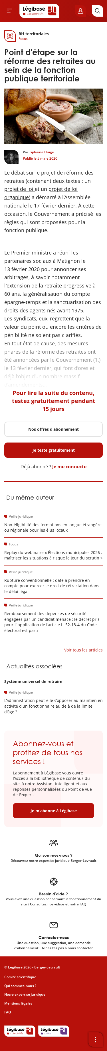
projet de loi (19, 188)
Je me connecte (69, 466)
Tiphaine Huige (41, 152)
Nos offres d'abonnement (53, 429)
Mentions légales (18, 1003)
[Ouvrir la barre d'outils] (95, 1039)
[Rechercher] (97, 11)
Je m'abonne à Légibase (54, 810)
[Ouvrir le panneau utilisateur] (80, 11)
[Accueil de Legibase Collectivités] (39, 11)
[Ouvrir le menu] (9, 11)
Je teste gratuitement (54, 450)
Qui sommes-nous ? (20, 985)
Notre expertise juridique (24, 994)
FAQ (7, 1012)
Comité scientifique (20, 976)
